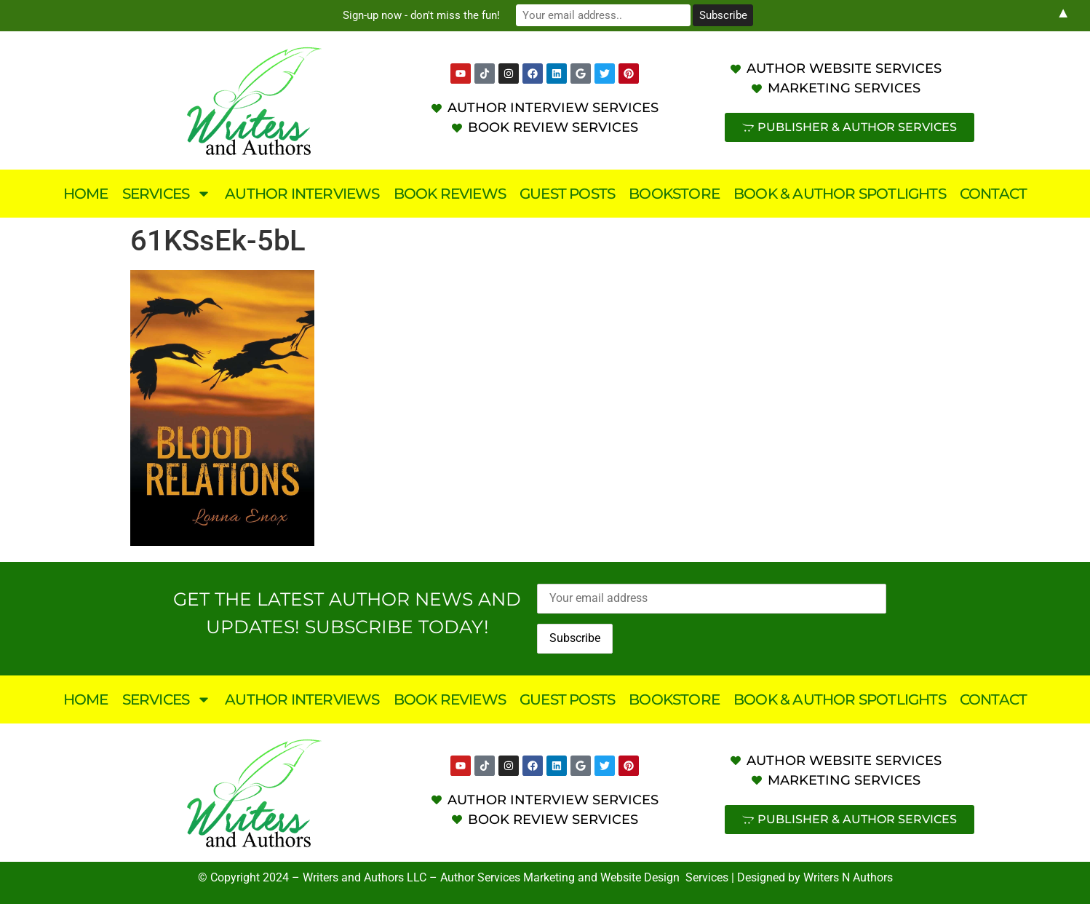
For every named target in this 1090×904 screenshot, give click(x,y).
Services (167, 193)
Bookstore (674, 193)
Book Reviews (450, 193)
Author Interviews (302, 193)
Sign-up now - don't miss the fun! (421, 15)
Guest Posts (567, 193)
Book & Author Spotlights (839, 193)
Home (85, 193)
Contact (993, 193)
